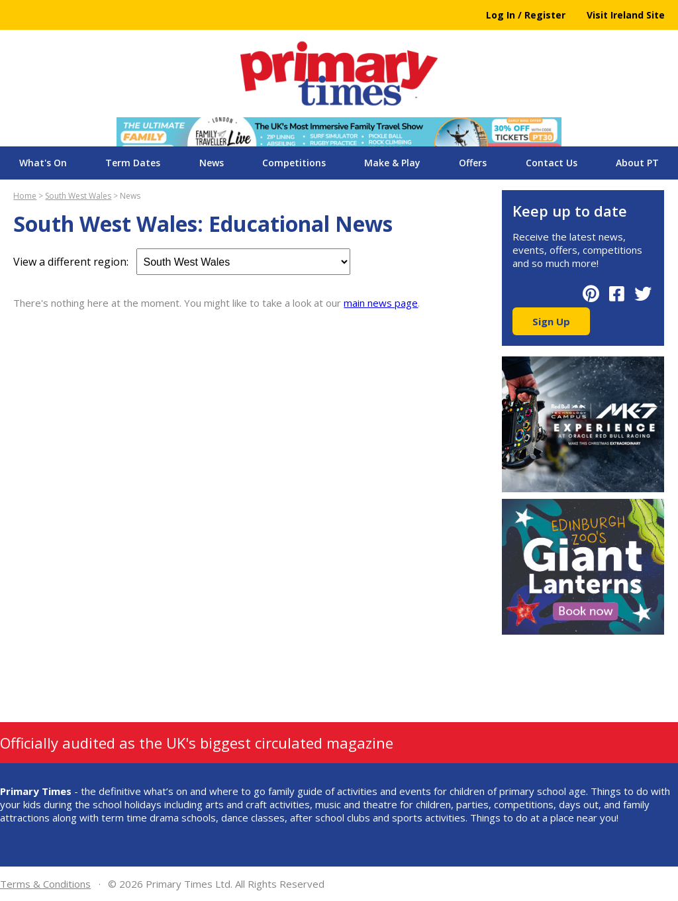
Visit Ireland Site (626, 15)
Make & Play (392, 162)
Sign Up (551, 321)
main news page (381, 302)
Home (24, 195)
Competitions (294, 162)
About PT (637, 162)
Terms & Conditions (45, 883)
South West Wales (78, 195)
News (211, 162)
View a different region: (181, 261)
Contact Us (551, 162)
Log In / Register (525, 15)
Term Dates (132, 162)
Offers (473, 162)
